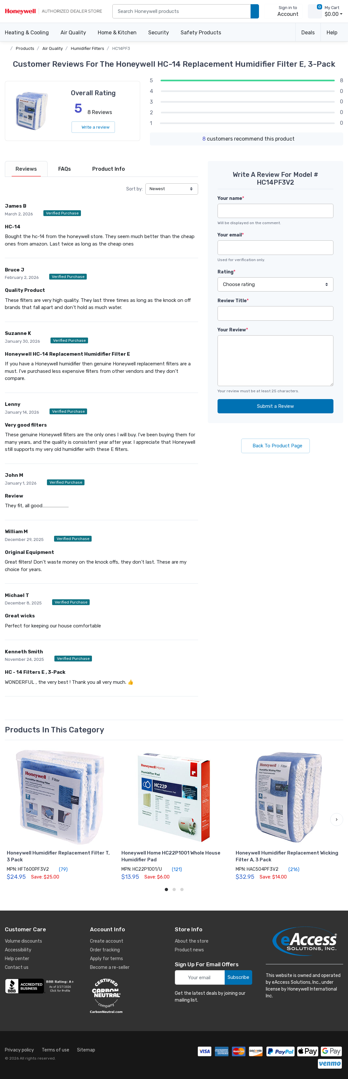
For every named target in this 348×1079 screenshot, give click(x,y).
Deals (308, 32)
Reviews (26, 169)
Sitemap (86, 1050)
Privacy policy (19, 1050)
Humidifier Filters (87, 48)
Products (25, 48)
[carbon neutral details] (125, 996)
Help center (17, 958)
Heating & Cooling (27, 32)
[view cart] (315, 11)
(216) (290, 869)
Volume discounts (23, 941)
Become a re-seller (109, 967)
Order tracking (105, 950)
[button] (336, 819)
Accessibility (18, 950)
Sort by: (134, 189)
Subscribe (238, 977)
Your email (231, 235)
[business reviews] (40, 986)
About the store (191, 941)
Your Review (233, 330)
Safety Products (201, 32)
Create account (106, 941)
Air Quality (73, 32)
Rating (226, 272)
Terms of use (55, 1050)
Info (108, 169)
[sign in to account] (283, 11)
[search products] (255, 11)
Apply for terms (106, 958)
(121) (173, 869)
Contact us (16, 967)
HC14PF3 (121, 48)
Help (332, 32)
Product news (189, 950)
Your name (231, 198)
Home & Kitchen (117, 32)
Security (158, 32)
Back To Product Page (275, 446)
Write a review (93, 127)
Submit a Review (275, 406)
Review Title (233, 301)
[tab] (26, 169)
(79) (59, 869)
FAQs (64, 169)
